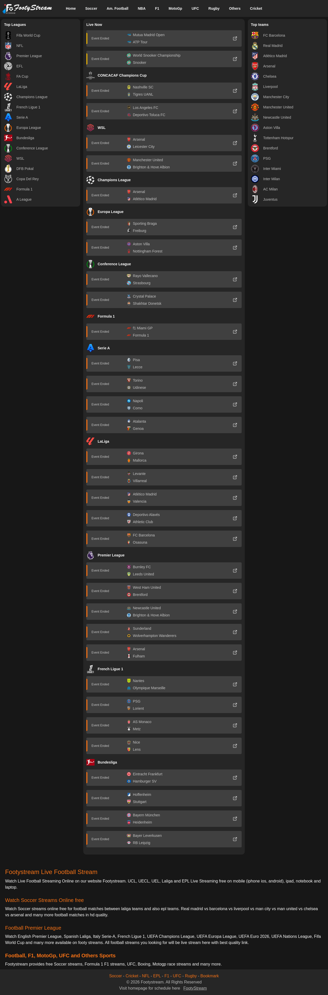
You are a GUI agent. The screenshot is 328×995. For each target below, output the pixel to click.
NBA (142, 8)
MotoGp (175, 8)
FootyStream (195, 988)
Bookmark (209, 976)
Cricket (256, 8)
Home (71, 8)
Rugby (214, 8)
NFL (146, 976)
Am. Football (117, 8)
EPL (157, 976)
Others (235, 8)
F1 (157, 8)
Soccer (91, 8)
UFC (195, 8)
